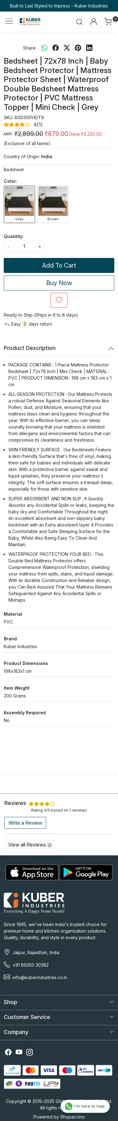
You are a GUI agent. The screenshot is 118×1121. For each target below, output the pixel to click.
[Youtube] (19, 1053)
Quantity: (14, 236)
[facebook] (55, 48)
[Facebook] (8, 1053)
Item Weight (17, 688)
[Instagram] (29, 1053)
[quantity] (24, 246)
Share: (29, 48)
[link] (79, 21)
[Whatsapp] (44, 48)
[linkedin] (89, 48)
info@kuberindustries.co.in (39, 977)
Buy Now (59, 283)
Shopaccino (72, 1116)
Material (13, 614)
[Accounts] (93, 21)
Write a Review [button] (25, 823)
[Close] (111, 7)
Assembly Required (25, 712)
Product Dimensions (26, 663)
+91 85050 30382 (30, 965)
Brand (10, 638)
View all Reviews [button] (30, 845)
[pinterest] (78, 48)
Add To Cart (59, 265)
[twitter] (66, 48)
